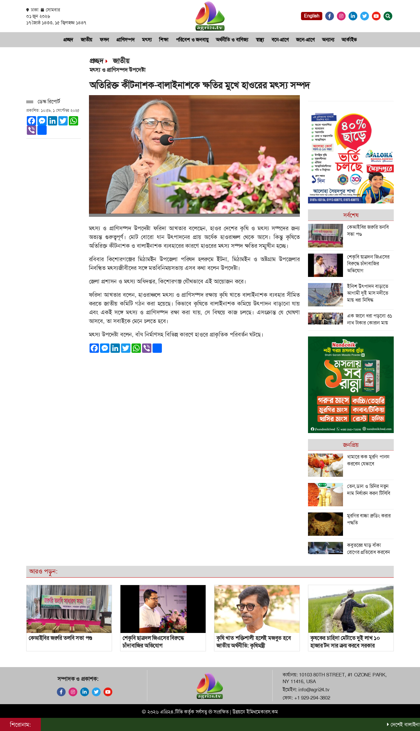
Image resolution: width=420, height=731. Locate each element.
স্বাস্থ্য (260, 39)
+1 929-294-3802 (312, 698)
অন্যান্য (328, 39)
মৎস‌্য (146, 39)
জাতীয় (86, 39)
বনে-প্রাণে (280, 39)
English (311, 16)
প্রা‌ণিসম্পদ (125, 39)
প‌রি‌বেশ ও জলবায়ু (192, 39)
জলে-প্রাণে (305, 39)
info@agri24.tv (313, 689)
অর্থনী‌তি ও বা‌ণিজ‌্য (232, 39)
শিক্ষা (163, 39)
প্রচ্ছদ (68, 39)
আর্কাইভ (349, 39)
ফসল (104, 39)
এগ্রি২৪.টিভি (171, 712)
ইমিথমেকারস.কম (262, 712)
